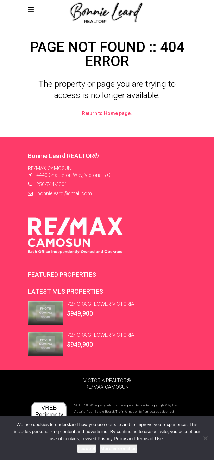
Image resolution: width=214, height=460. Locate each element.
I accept (86, 448)
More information (118, 448)
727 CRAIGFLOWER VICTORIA (100, 304)
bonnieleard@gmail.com (64, 193)
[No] (205, 438)
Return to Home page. (107, 113)
